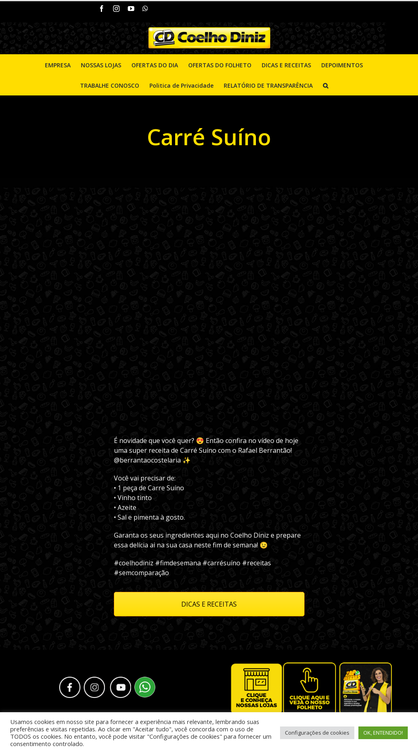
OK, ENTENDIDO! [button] (383, 732)
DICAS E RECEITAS (209, 604)
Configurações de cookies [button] (317, 732)
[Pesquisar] (325, 85)
